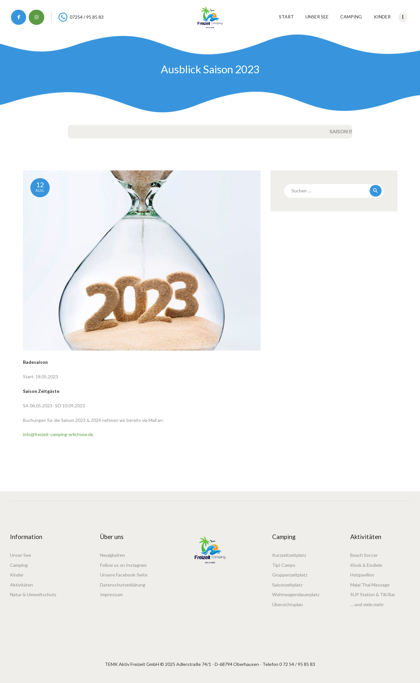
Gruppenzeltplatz (289, 574)
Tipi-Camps (283, 565)
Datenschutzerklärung (122, 584)
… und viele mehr (367, 604)
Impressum (111, 594)
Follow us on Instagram (123, 565)
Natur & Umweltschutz (33, 594)
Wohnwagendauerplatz (295, 594)
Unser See (20, 555)
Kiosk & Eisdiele (366, 565)
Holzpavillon (362, 574)
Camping (19, 565)
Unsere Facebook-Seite (124, 574)
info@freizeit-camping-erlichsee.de (58, 434)
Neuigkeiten (112, 555)
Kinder (17, 574)
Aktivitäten (21, 584)
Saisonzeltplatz (287, 584)
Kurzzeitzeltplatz (289, 555)
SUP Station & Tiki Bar (372, 594)
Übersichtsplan (287, 604)
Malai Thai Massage (370, 584)
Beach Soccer (364, 555)
